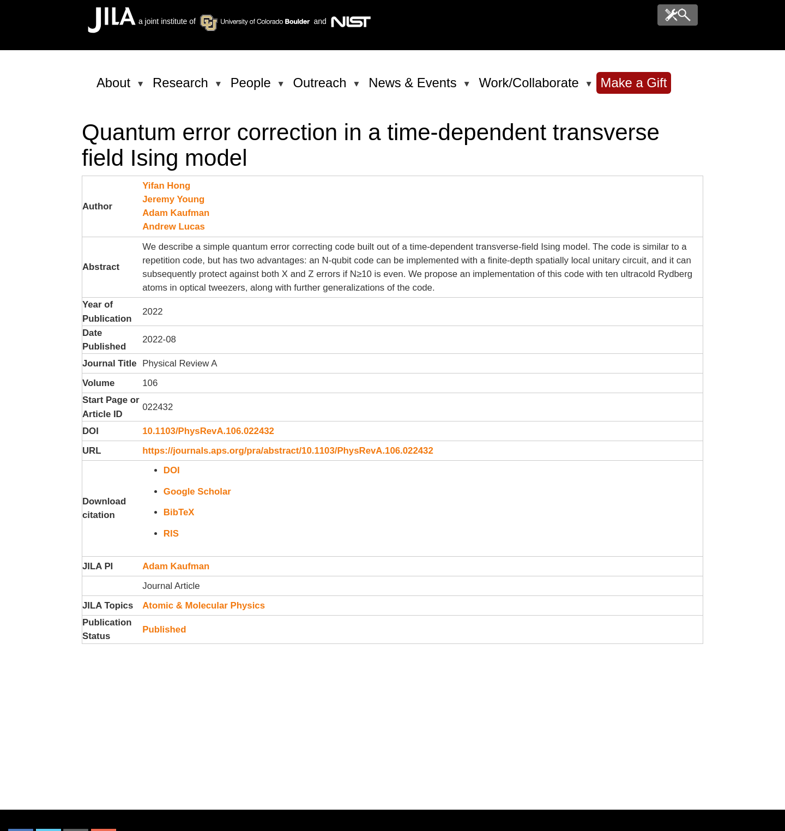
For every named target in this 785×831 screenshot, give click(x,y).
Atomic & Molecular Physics (203, 605)
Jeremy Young (173, 199)
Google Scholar (197, 491)
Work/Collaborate (530, 87)
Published (164, 629)
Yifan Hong (166, 185)
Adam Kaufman (175, 213)
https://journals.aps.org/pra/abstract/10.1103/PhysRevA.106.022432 (287, 450)
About (115, 87)
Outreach (322, 87)
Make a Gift (634, 82)
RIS (171, 533)
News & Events (414, 87)
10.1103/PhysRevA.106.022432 (208, 431)
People (252, 87)
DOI (172, 470)
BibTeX (179, 512)
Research (182, 87)
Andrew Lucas (173, 226)
